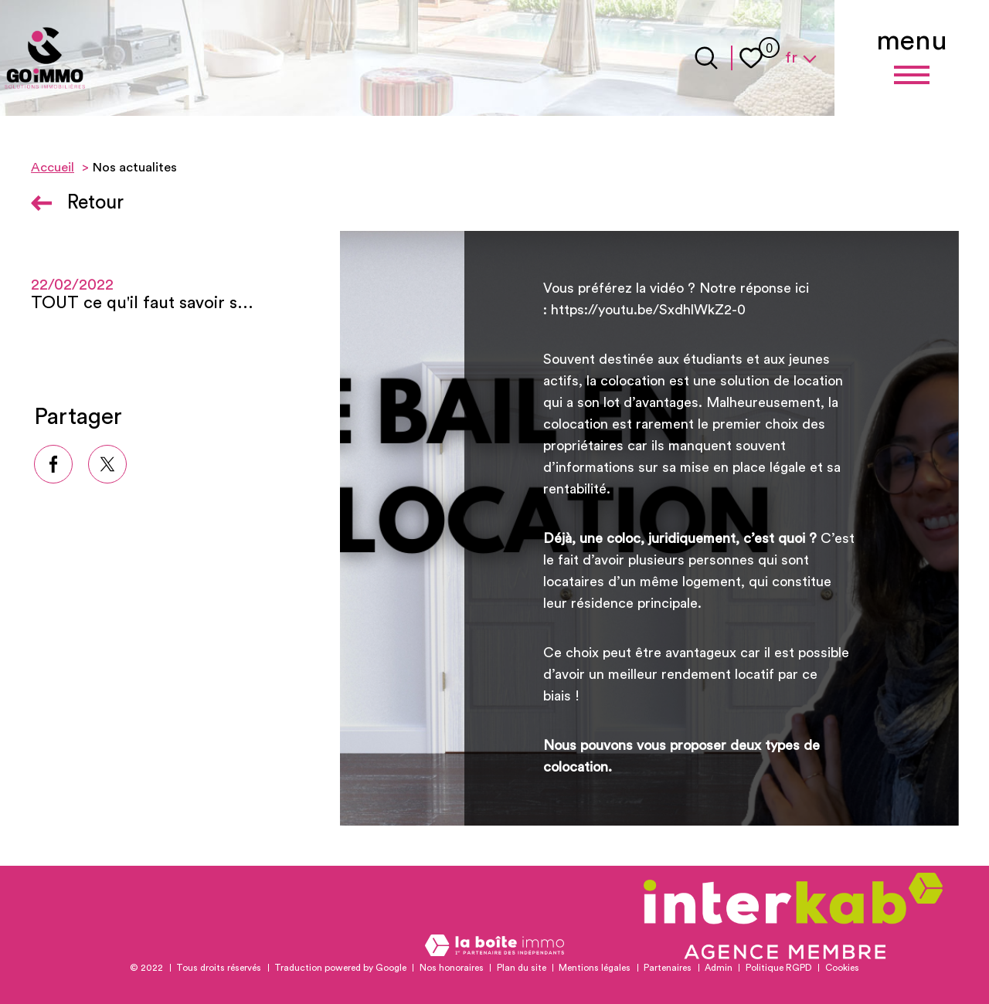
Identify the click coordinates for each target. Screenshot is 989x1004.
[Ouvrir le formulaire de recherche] (706, 58)
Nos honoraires (452, 967)
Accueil (52, 167)
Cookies (842, 967)
